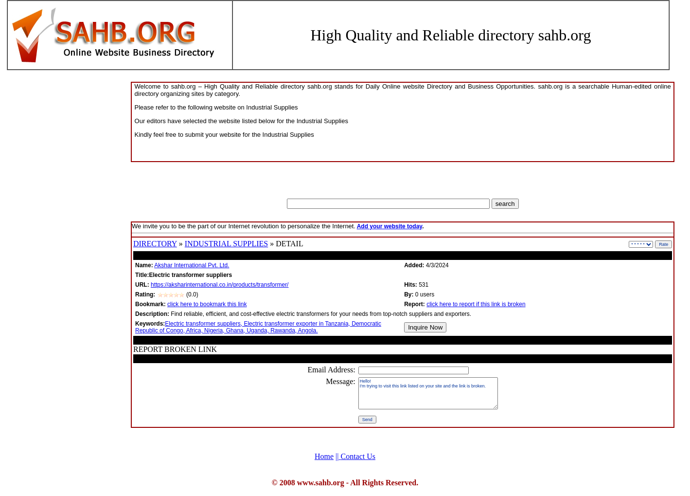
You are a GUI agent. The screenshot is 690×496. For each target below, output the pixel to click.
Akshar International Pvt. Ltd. (191, 265)
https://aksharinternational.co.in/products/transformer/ (219, 284)
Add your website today (389, 226)
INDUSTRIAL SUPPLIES (226, 243)
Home (324, 456)
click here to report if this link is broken (475, 304)
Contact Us (355, 456)
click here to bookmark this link (207, 304)
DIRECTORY (155, 243)
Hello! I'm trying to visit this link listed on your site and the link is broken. (428, 393)
